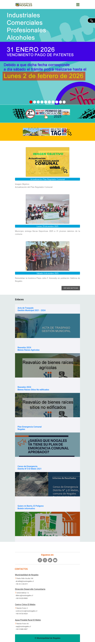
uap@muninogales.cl (23, 626)
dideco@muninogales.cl (24, 595)
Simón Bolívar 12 (23, 593)
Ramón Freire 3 (22, 608)
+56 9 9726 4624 (22, 613)
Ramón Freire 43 (23, 623)
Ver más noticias (70, 288)
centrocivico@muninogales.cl (26, 611)
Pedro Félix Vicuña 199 (25, 578)
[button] (30, 102)
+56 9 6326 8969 (22, 598)
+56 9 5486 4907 (22, 629)
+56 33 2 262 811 (22, 584)
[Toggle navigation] (78, 4)
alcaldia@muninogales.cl (25, 581)
